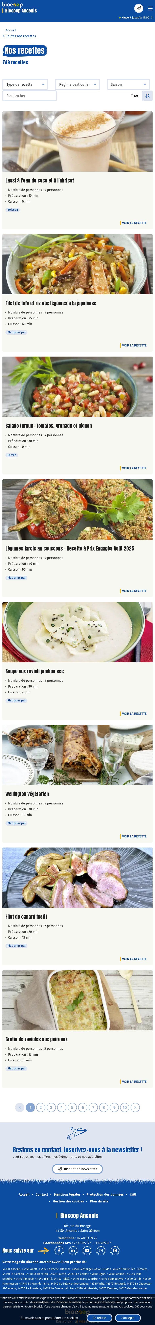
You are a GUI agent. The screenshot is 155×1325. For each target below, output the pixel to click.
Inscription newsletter (77, 1169)
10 (125, 1107)
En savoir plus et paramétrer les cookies (49, 1318)
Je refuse (99, 1318)
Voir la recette (134, 223)
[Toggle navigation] (150, 9)
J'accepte (128, 1318)
